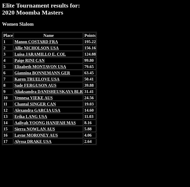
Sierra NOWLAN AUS (34, 129)
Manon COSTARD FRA (36, 41)
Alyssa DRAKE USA (32, 141)
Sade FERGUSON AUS (35, 85)
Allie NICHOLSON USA (36, 48)
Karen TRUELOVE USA (36, 79)
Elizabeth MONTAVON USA (40, 66)
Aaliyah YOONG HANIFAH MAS (45, 123)
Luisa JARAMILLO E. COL (40, 54)
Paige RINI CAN (29, 60)
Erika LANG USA (30, 116)
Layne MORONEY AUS (36, 135)
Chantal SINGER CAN (35, 104)
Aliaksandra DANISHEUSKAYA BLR (48, 91)
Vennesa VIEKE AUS (33, 98)
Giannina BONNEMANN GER (42, 73)
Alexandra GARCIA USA (37, 110)
